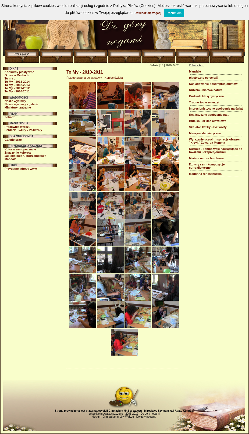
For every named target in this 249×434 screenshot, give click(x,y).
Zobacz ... (11, 117)
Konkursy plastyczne (19, 72)
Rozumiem (174, 13)
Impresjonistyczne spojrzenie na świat (216, 108)
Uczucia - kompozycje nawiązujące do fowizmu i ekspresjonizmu (215, 150)
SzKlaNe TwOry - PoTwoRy (23, 130)
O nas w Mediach (17, 75)
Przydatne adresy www (21, 168)
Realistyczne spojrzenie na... (209, 114)
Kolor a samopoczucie (20, 149)
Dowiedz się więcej (147, 13)
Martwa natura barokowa (206, 158)
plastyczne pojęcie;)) (203, 77)
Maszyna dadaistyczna (205, 133)
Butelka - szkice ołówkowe (207, 120)
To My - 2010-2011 (17, 91)
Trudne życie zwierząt (204, 102)
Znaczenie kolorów (18, 152)
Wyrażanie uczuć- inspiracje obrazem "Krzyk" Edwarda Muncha (215, 141)
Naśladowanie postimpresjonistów (213, 83)
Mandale (10, 159)
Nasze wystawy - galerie (21, 104)
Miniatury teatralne (18, 107)
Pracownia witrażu (17, 126)
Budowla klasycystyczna (206, 96)
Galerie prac (13, 139)
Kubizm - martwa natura (206, 90)
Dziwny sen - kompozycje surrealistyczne (207, 166)
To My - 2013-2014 (17, 81)
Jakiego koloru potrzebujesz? (25, 155)
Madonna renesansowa (205, 173)
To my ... (10, 78)
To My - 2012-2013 (17, 84)
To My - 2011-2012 (17, 88)
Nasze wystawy (15, 101)
